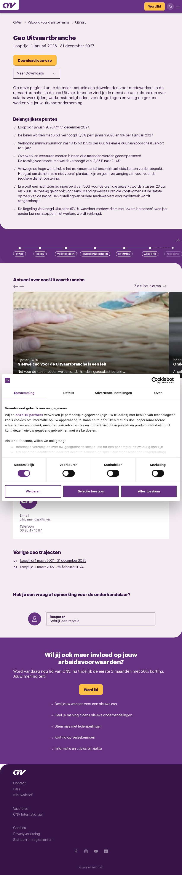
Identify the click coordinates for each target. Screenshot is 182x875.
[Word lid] (154, 6)
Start (20, 253)
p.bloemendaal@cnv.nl (35, 519)
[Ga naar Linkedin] (106, 851)
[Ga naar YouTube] (96, 851)
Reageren (57, 616)
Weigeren (33, 491)
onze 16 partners (29, 415)
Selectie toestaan (91, 491)
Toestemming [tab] (24, 393)
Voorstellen (66, 253)
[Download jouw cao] (35, 60)
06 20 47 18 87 (31, 530)
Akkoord (150, 253)
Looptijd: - (53, 560)
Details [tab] (68, 393)
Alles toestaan (149, 491)
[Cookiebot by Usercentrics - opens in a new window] (158, 380)
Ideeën (40, 253)
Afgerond (173, 253)
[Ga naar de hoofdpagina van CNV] (9, 5)
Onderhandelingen (95, 253)
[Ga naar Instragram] (86, 851)
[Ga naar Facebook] (76, 851)
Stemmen (124, 253)
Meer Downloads (36, 73)
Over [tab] (158, 393)
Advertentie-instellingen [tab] (113, 393)
